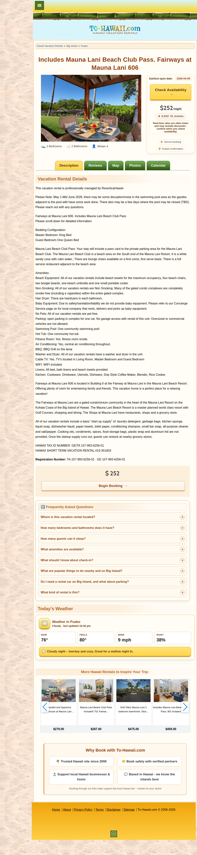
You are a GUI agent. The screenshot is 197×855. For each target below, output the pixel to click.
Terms (108, 824)
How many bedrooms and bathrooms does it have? (95, 541)
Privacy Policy (92, 824)
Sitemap (137, 824)
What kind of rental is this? (77, 605)
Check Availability (171, 95)
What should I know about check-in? (84, 573)
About (76, 824)
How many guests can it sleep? (80, 551)
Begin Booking (120, 499)
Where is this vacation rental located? (85, 530)
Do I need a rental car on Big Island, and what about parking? (102, 594)
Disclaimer (122, 824)
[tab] (78, 168)
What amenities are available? (79, 562)
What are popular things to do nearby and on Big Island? (99, 584)
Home (65, 824)
